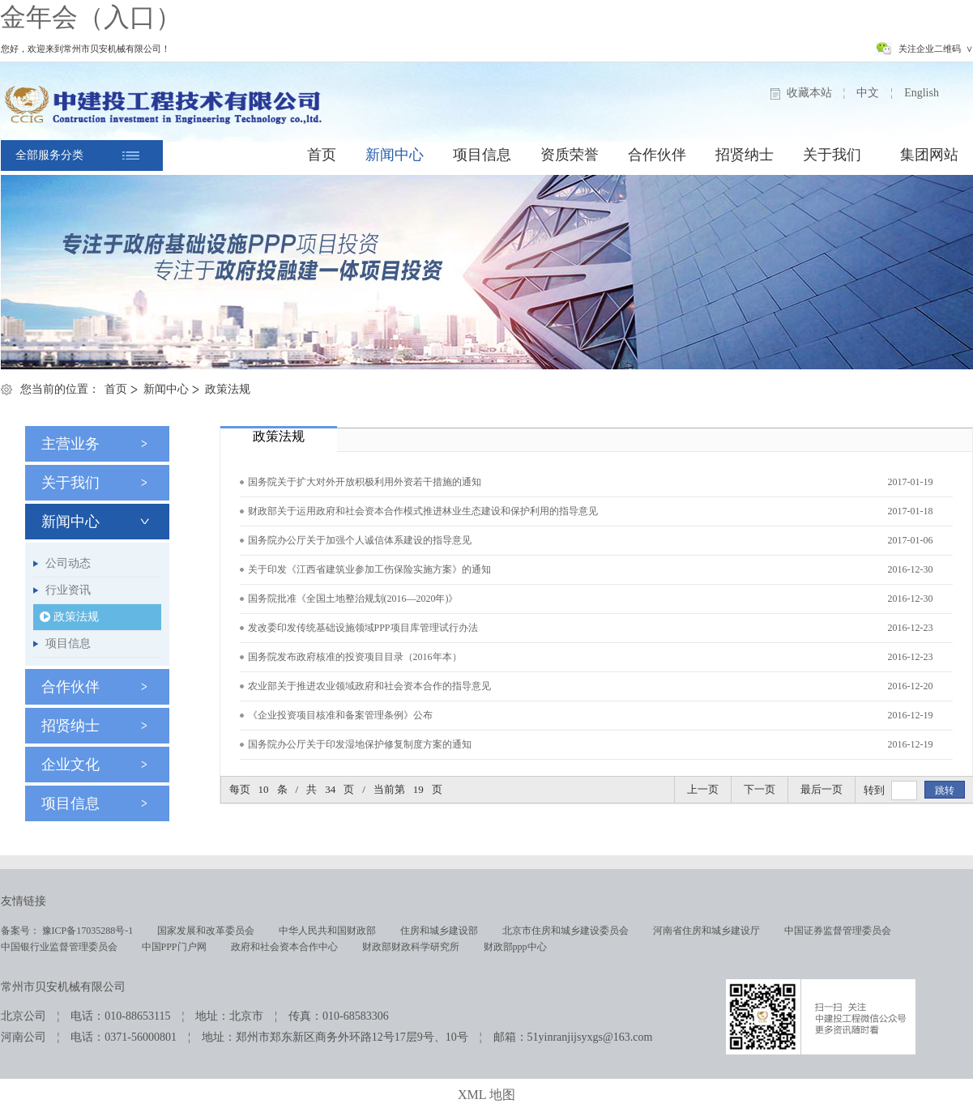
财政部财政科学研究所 (410, 946)
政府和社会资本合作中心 (284, 946)
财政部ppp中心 (515, 946)
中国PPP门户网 (174, 946)
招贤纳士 (744, 155)
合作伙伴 (657, 155)
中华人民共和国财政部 (327, 930)
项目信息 (482, 155)
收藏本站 (809, 93)
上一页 (703, 789)
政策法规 (227, 389)
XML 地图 (486, 1094)
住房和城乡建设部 (439, 930)
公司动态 (68, 563)
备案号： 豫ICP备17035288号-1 (67, 930)
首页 (321, 155)
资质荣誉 (569, 155)
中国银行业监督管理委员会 (59, 946)
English (921, 93)
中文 (867, 93)
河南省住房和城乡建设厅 (706, 930)
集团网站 (929, 155)
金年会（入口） (90, 17)
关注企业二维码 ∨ (935, 48)
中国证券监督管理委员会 (837, 930)
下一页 (759, 789)
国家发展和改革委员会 (205, 930)
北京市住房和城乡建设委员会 (565, 930)
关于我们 (832, 155)
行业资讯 (68, 590)
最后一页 (821, 789)
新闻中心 (394, 155)
